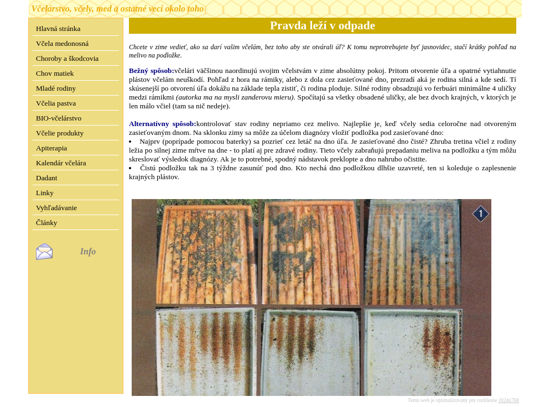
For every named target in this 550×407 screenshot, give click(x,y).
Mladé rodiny (56, 88)
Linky (45, 193)
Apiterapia (51, 148)
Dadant (47, 178)
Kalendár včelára (61, 163)
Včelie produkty (60, 133)
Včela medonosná (62, 43)
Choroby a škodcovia (67, 58)
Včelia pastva (56, 103)
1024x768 (509, 391)
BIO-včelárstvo (58, 118)
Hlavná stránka (58, 28)
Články (47, 222)
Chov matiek (55, 73)
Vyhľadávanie (56, 208)
